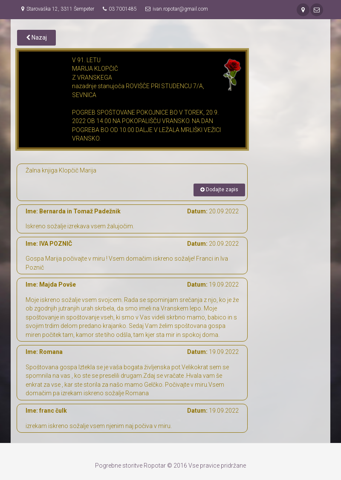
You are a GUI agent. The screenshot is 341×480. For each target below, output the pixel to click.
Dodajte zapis (219, 190)
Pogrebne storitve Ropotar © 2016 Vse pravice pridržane (170, 465)
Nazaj (36, 37)
